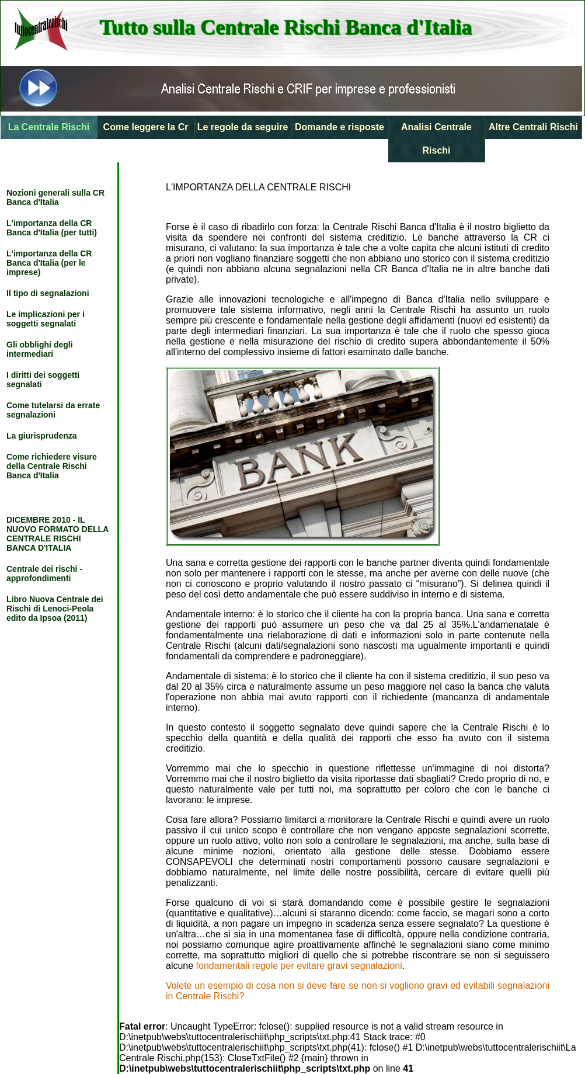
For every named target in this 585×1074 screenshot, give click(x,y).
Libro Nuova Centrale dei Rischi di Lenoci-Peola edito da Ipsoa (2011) (54, 609)
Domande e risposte (339, 127)
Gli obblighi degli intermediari (39, 349)
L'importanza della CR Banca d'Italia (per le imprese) (49, 263)
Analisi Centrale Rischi (436, 138)
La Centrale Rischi (49, 127)
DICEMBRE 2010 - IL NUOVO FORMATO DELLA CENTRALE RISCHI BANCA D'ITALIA (57, 533)
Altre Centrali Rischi (533, 127)
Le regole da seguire (242, 127)
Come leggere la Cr (146, 127)
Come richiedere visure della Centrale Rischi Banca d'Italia (51, 466)
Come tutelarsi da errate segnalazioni (53, 410)
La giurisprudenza (41, 435)
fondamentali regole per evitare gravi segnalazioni (299, 966)
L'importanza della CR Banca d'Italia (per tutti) (51, 227)
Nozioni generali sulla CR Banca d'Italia (55, 197)
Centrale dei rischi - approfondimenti (44, 573)
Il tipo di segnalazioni (47, 293)
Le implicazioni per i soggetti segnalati (45, 319)
